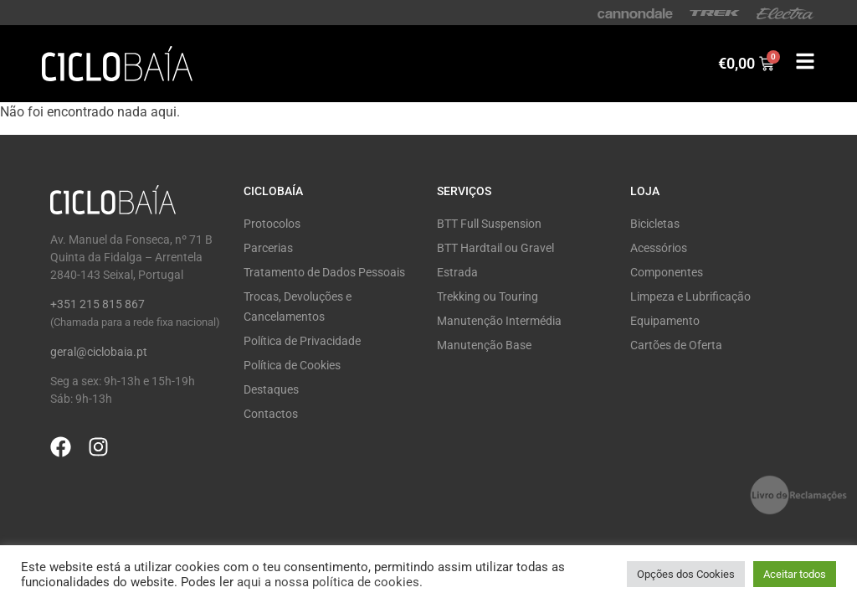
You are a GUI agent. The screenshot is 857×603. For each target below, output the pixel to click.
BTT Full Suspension (489, 223)
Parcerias (268, 248)
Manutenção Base (484, 345)
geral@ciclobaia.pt (98, 351)
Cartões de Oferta (676, 345)
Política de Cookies (292, 365)
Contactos (271, 413)
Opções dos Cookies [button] (686, 574)
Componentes (666, 272)
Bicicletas (655, 223)
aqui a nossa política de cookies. (330, 582)
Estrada (457, 272)
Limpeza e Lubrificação (690, 296)
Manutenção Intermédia (499, 320)
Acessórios (658, 248)
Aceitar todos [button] (794, 574)
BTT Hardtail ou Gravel (495, 248)
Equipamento (665, 320)
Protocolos (272, 223)
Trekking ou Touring (487, 296)
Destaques (271, 389)
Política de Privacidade (302, 341)
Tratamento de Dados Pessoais (324, 272)
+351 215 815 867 (97, 304)
